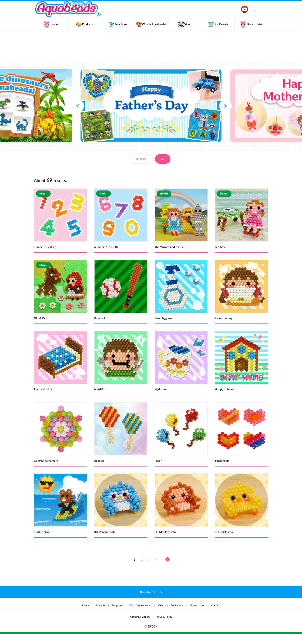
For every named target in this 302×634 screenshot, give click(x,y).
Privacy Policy (164, 617)
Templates (117, 605)
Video (161, 605)
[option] (151, 105)
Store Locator (197, 605)
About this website (140, 617)
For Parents (177, 605)
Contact (215, 605)
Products (100, 605)
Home (85, 605)
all (162, 158)
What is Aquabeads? (140, 605)
